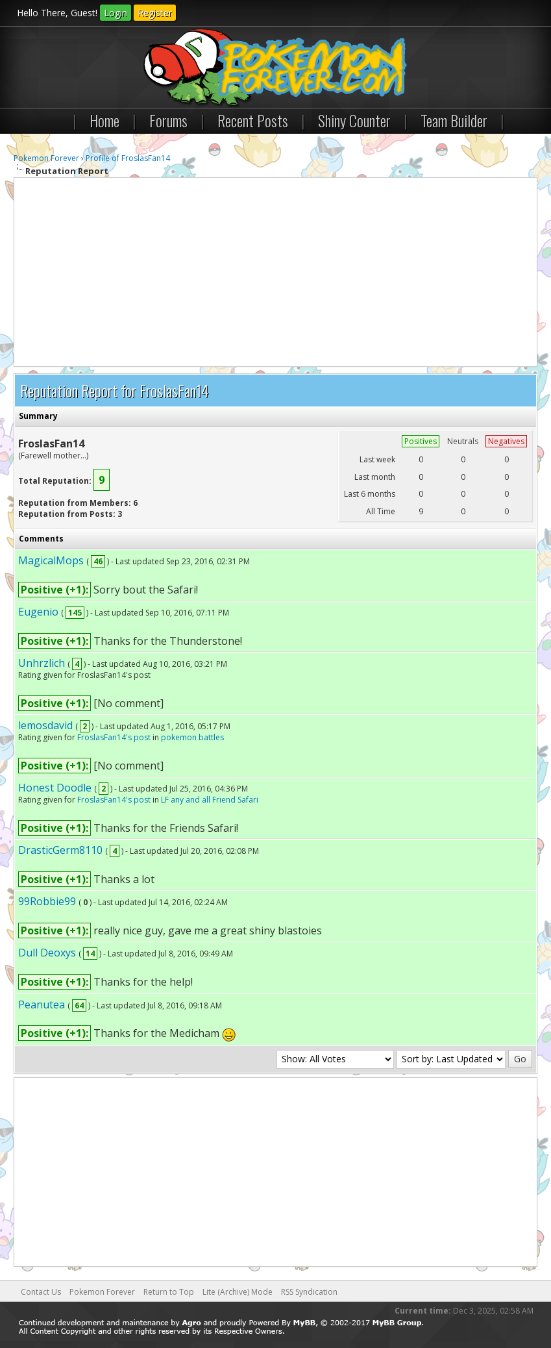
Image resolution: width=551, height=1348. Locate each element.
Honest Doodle (55, 787)
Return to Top (168, 1291)
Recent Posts (252, 120)
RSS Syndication (309, 1291)
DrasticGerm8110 (60, 850)
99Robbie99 (47, 901)
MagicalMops (51, 560)
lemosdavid (45, 725)
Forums (168, 120)
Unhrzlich (41, 663)
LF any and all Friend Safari (209, 799)
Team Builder (454, 120)
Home (104, 120)
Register (155, 12)
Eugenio (38, 612)
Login (115, 12)
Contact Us (41, 1291)
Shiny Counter (354, 120)
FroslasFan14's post (114, 737)
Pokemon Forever (46, 158)
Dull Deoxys (47, 952)
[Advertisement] (275, 272)
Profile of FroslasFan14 (128, 158)
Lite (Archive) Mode (237, 1291)
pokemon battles (192, 737)
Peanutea (41, 1004)
